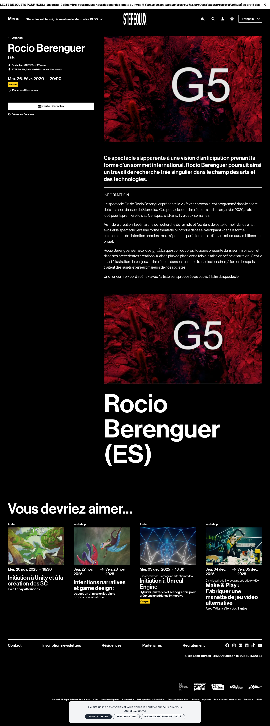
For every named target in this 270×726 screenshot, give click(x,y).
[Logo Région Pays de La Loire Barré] (200, 687)
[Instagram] (234, 645)
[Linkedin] (246, 645)
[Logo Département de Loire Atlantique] (217, 687)
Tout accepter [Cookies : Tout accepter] (98, 716)
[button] (202, 19)
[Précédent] (9, 38)
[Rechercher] (213, 19)
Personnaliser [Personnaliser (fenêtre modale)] (126, 716)
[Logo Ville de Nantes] (255, 687)
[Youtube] (260, 645)
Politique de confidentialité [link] (162, 716)
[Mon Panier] (232, 18)
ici (156, 250)
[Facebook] (227, 645)
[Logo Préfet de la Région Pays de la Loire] (183, 687)
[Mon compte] (223, 19)
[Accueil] (135, 19)
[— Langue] (250, 19)
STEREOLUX (18, 69)
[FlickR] (240, 645)
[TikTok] (253, 645)
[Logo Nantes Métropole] (236, 686)
